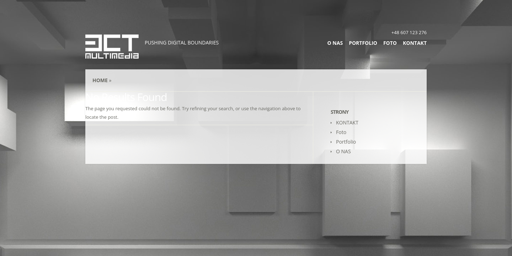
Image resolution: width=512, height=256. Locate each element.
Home (100, 80)
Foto (390, 42)
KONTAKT (415, 42)
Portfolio (363, 42)
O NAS (335, 42)
